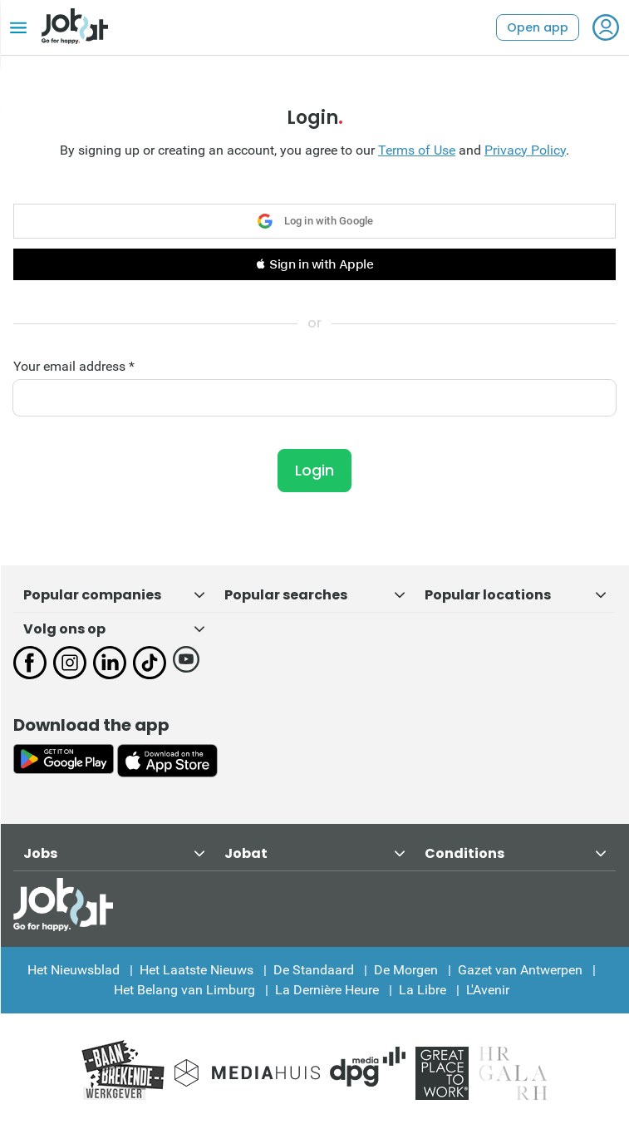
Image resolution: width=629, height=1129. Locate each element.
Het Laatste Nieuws (196, 970)
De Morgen (406, 970)
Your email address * (74, 366)
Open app (537, 27)
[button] (314, 264)
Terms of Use (416, 150)
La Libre (422, 990)
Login (314, 470)
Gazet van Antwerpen (520, 970)
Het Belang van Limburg (184, 990)
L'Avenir (487, 990)
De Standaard (313, 970)
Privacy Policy (525, 150)
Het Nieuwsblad (73, 970)
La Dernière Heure (327, 990)
